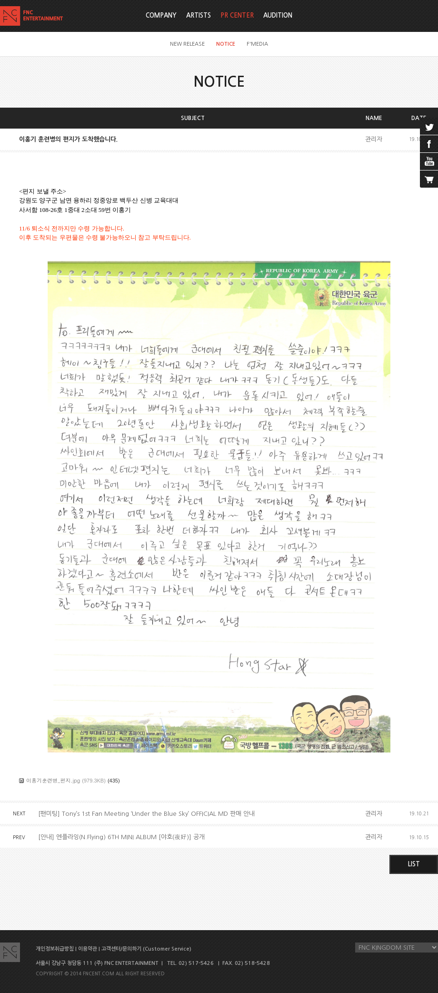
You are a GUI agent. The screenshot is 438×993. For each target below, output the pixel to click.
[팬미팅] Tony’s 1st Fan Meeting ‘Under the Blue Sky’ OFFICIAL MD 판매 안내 (146, 814)
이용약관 (87, 949)
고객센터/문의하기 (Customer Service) (146, 949)
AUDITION (277, 15)
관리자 (373, 139)
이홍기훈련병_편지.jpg (53, 780)
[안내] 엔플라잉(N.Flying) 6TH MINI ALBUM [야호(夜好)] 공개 (121, 837)
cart (429, 179)
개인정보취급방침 (55, 949)
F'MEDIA (257, 44)
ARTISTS (198, 15)
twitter (429, 126)
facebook (429, 143)
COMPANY (161, 15)
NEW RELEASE (187, 44)
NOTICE (225, 44)
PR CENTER (237, 15)
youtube (429, 161)
